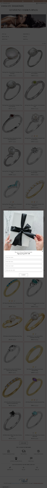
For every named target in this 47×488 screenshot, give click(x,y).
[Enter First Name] (23, 257)
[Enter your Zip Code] (23, 270)
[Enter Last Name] (23, 261)
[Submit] (23, 274)
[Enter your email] (23, 265)
